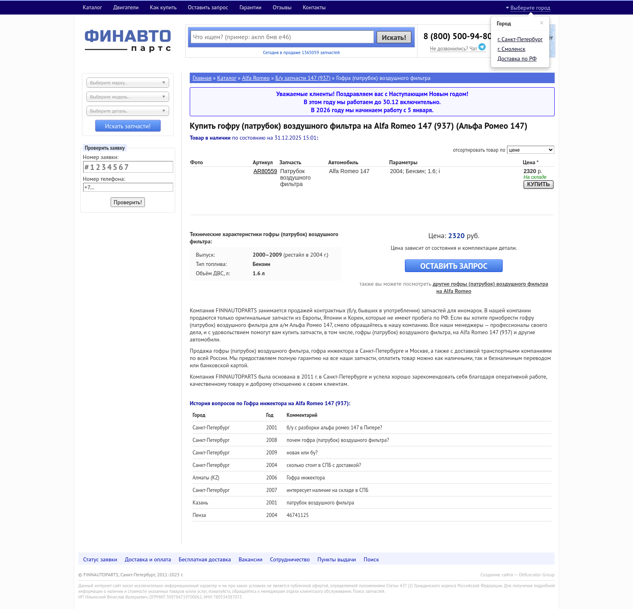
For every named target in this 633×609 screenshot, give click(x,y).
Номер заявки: (101, 157)
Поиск (371, 559)
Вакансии (250, 559)
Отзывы (281, 7)
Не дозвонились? (449, 48)
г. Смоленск (512, 48)
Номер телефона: (104, 178)
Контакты (314, 7)
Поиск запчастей (368, 591)
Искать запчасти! (128, 126)
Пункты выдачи (336, 559)
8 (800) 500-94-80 (457, 36)
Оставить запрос (208, 7)
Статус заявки (100, 559)
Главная (202, 78)
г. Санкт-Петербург (520, 39)
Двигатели (125, 7)
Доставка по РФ (517, 58)
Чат (478, 48)
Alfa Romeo (256, 78)
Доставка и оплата (148, 559)
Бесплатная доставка (205, 559)
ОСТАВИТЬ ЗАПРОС (453, 266)
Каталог (92, 7)
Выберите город (530, 7)
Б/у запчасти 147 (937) (302, 78)
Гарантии (250, 7)
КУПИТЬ (538, 184)
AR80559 (265, 171)
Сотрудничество (290, 559)
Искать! (394, 37)
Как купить (163, 7)
